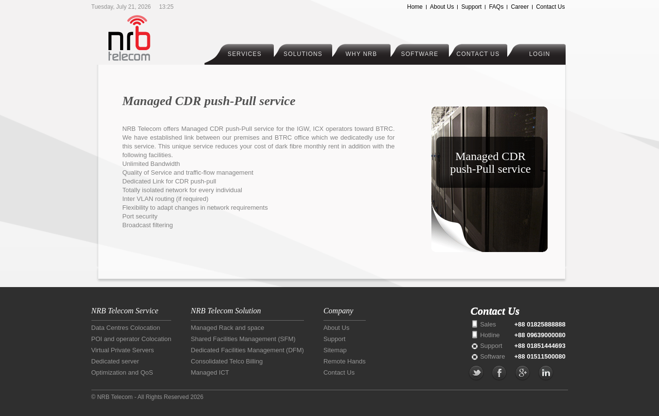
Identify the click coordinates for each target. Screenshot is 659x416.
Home (415, 6)
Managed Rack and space (227, 327)
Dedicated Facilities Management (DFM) (247, 350)
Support (471, 6)
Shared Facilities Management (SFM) (243, 339)
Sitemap (335, 350)
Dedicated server (115, 361)
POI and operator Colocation (131, 339)
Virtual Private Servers (122, 350)
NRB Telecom (149, 38)
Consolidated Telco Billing (227, 361)
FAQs (496, 6)
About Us (442, 6)
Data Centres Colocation (125, 327)
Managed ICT (210, 372)
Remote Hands (344, 361)
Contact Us (550, 6)
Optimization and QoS (122, 372)
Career (520, 6)
